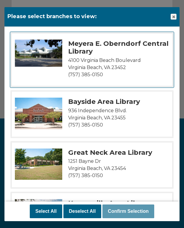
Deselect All (82, 211)
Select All (46, 211)
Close (173, 16)
